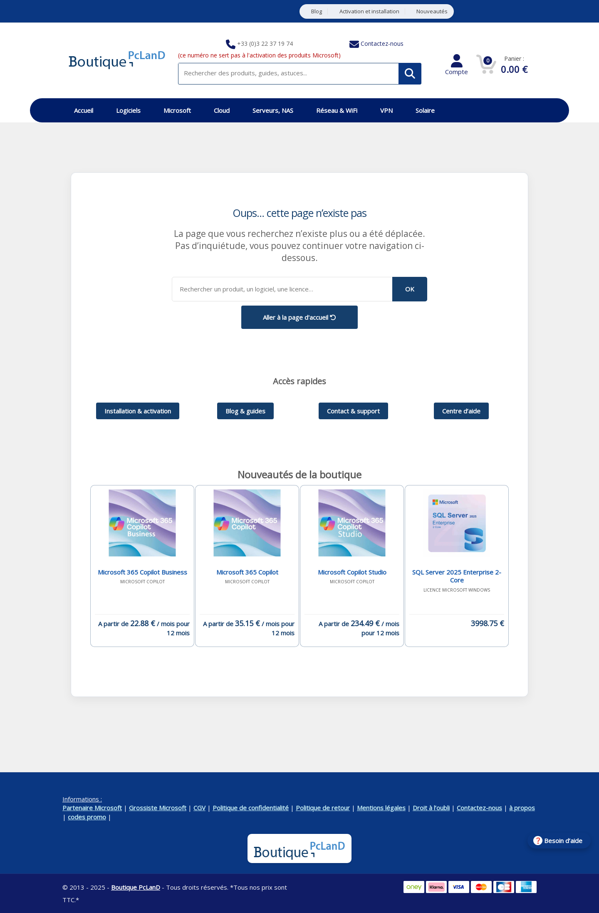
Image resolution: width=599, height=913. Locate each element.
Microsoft (177, 110)
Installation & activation (137, 411)
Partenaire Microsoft (92, 808)
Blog (316, 11)
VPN (386, 110)
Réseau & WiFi (336, 110)
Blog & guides (245, 411)
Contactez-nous (382, 43)
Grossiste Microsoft (157, 808)
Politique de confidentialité (251, 808)
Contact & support (353, 411)
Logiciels (128, 110)
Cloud (222, 110)
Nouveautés (432, 11)
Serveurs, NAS (272, 110)
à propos (522, 808)
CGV (199, 808)
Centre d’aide (461, 411)
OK (409, 289)
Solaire (425, 110)
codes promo (87, 817)
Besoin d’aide (563, 840)
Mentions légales (381, 808)
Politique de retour (323, 808)
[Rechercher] (410, 74)
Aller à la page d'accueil (299, 317)
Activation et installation (369, 11)
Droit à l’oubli (431, 808)
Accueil (83, 110)
